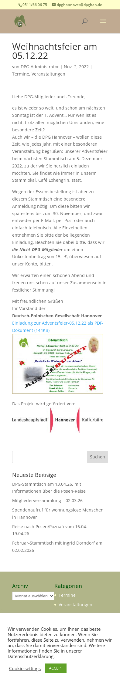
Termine (20, 74)
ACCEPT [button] (56, 668)
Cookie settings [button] (25, 668)
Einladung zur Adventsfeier (40, 323)
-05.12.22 (77, 323)
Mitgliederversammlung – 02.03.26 (47, 500)
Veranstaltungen (48, 74)
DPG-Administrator (40, 66)
